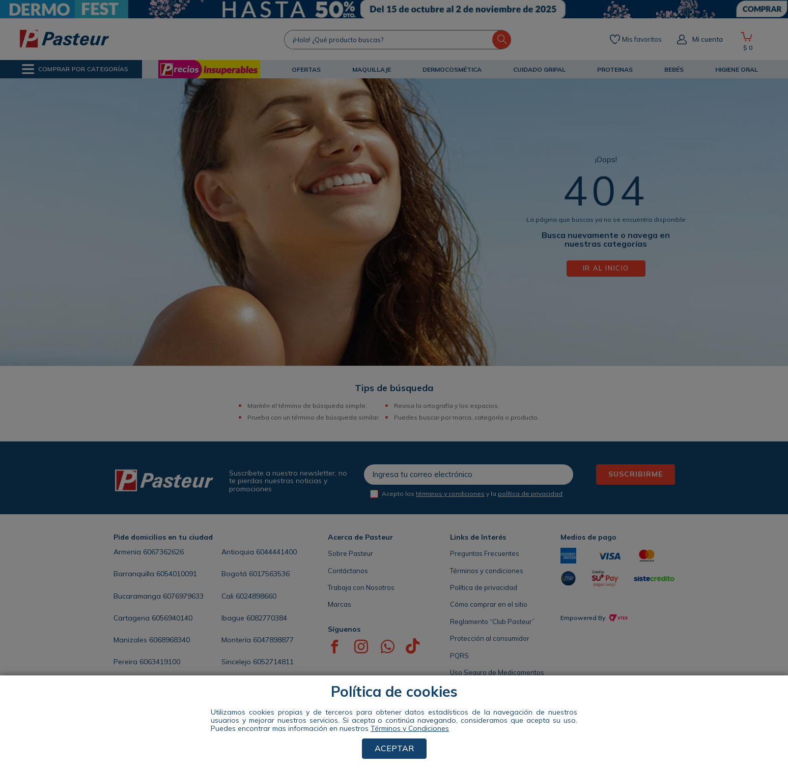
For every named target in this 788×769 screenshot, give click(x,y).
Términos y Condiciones (410, 728)
